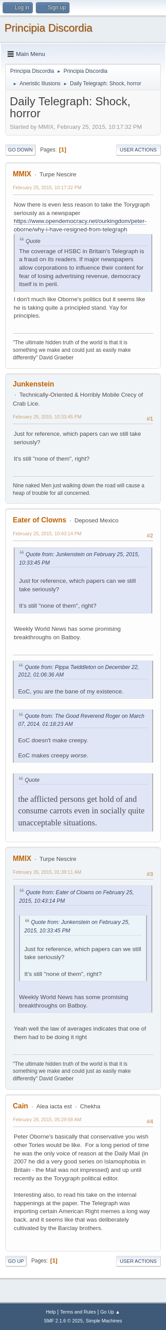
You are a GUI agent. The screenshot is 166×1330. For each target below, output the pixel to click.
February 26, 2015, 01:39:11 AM (47, 872)
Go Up (16, 1261)
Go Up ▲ (110, 1311)
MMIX (22, 174)
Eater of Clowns (39, 520)
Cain (20, 1106)
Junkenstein (33, 384)
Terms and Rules (78, 1311)
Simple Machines (104, 1320)
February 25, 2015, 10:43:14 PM (47, 533)
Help (51, 1311)
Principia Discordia (48, 28)
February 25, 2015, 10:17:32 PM (47, 187)
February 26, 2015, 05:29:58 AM (47, 1119)
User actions (138, 149)
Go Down (20, 149)
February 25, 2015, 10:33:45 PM (47, 416)
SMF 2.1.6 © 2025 (63, 1320)
